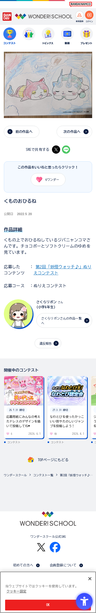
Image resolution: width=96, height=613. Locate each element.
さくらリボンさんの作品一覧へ (61, 320)
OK (48, 605)
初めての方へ (23, 565)
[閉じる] (89, 578)
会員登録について (63, 565)
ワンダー (46, 179)
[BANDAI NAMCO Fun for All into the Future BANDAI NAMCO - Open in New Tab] (80, 4)
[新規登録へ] (79, 15)
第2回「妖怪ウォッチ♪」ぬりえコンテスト (76, 475)
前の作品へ (24, 131)
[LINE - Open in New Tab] (66, 149)
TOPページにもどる (53, 460)
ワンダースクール (15, 475)
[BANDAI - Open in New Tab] (7, 16)
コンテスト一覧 (43, 475)
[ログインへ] (89, 15)
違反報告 (45, 343)
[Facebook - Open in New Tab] (55, 547)
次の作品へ (71, 131)
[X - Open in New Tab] (56, 149)
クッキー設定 (16, 591)
